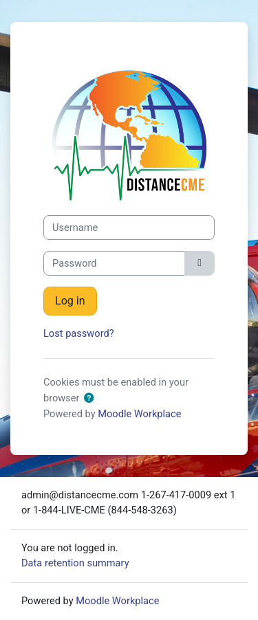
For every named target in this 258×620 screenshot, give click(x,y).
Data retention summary (75, 563)
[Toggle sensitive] (199, 263)
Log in (70, 300)
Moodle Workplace (139, 414)
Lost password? (78, 333)
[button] (89, 398)
